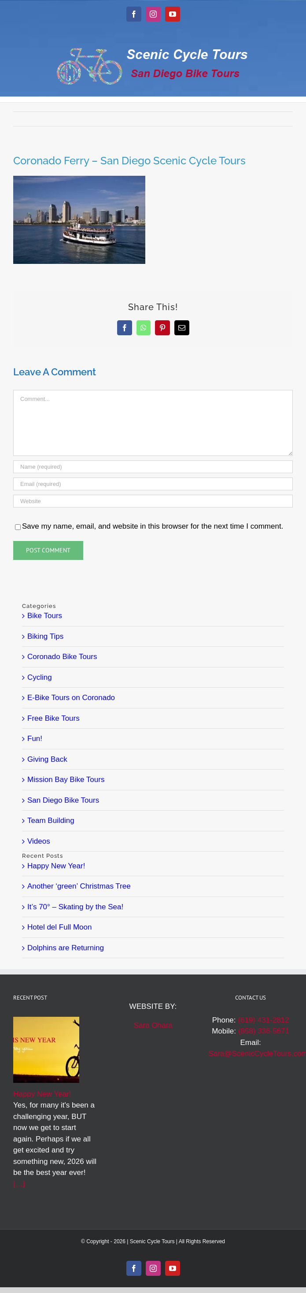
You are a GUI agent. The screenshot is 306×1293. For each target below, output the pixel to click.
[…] (19, 1184)
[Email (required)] (153, 484)
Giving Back (47, 759)
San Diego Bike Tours (63, 800)
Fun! (34, 738)
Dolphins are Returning (65, 948)
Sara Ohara (153, 1025)
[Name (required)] (153, 466)
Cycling (39, 677)
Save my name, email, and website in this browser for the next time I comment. (152, 526)
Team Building (50, 820)
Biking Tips (45, 636)
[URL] (153, 501)
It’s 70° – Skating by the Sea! (75, 907)
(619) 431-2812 (263, 1020)
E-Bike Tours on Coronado (71, 697)
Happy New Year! (56, 866)
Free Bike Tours (53, 718)
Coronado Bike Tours (62, 656)
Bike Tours (44, 615)
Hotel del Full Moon (59, 927)
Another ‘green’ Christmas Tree (79, 886)
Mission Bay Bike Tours (65, 779)
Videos (38, 841)
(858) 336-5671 (263, 1031)
